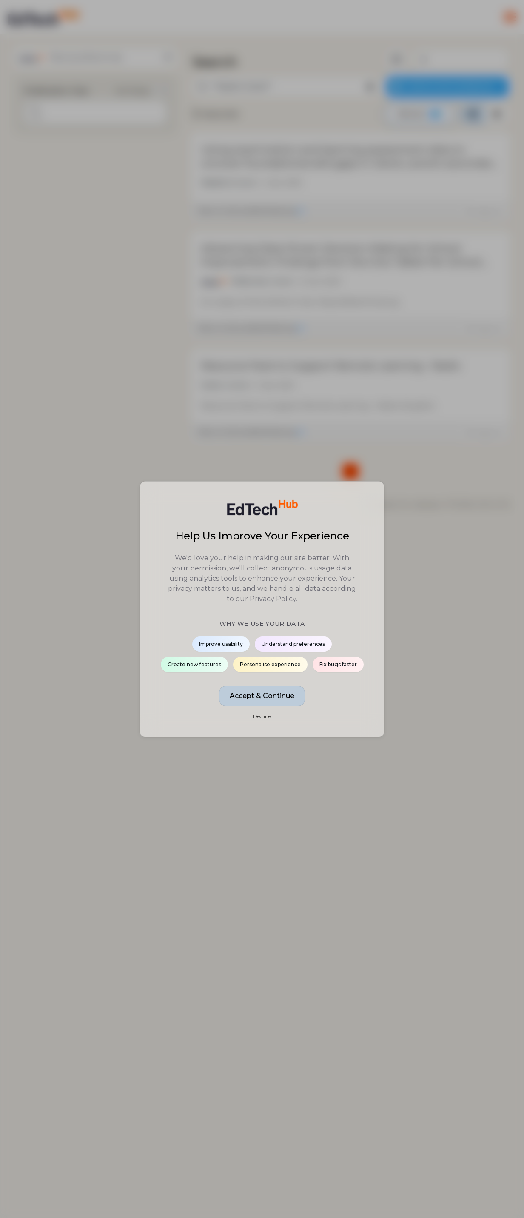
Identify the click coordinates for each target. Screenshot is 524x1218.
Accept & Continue (262, 696)
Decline (262, 716)
